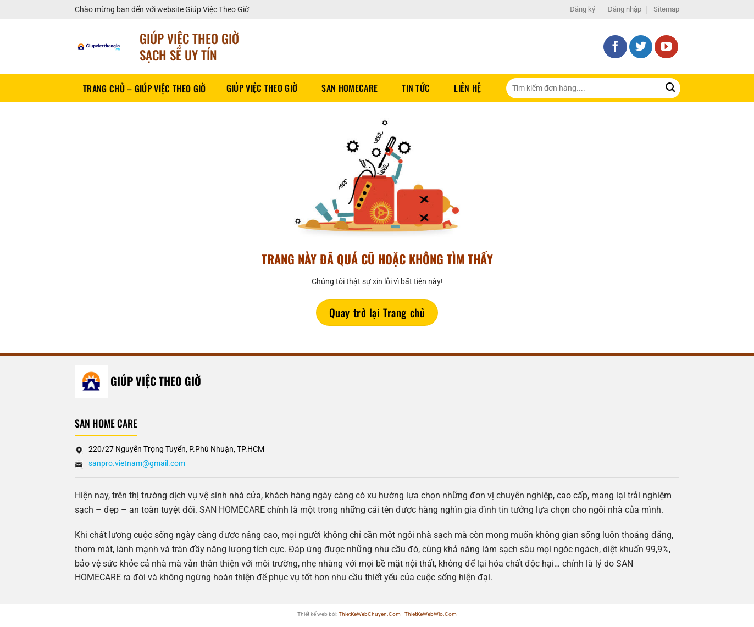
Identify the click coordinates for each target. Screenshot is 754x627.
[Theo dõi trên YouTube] (666, 47)
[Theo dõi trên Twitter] (641, 47)
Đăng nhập (624, 9)
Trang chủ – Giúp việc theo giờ (144, 88)
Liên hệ (467, 88)
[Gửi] (670, 88)
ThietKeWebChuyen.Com (370, 614)
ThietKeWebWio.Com (430, 614)
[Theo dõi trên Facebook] (615, 47)
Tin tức (416, 88)
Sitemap (666, 9)
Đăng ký (582, 9)
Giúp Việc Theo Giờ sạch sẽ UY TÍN (189, 46)
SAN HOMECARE (349, 88)
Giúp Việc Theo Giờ (262, 88)
